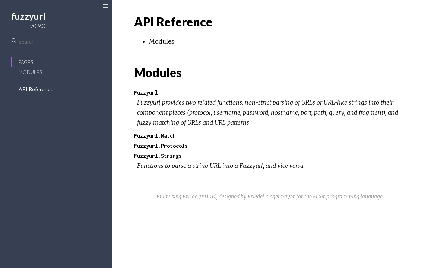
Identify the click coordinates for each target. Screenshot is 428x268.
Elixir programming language (348, 196)
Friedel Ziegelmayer (271, 196)
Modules (30, 72)
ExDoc (190, 196)
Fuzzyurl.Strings (158, 156)
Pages (26, 62)
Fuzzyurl (146, 92)
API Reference (36, 89)
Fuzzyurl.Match (155, 136)
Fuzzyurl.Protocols (161, 146)
